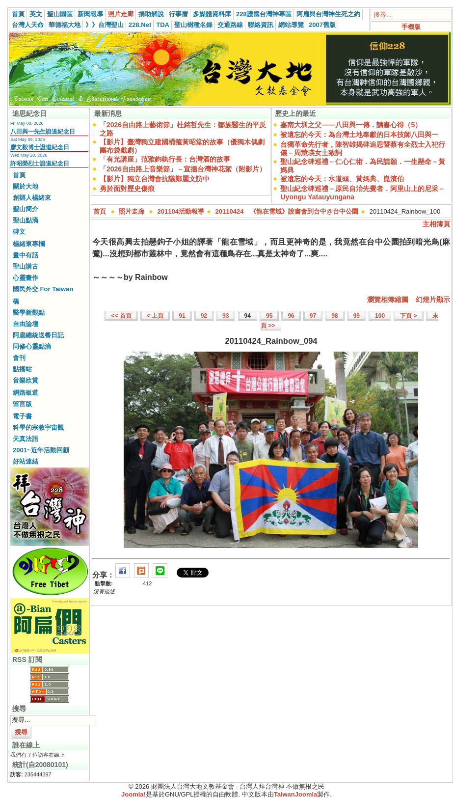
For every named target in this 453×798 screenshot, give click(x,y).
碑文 (19, 231)
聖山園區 (60, 14)
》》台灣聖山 (104, 24)
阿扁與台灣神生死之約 (328, 14)
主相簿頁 (436, 224)
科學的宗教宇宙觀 (38, 427)
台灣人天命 (28, 24)
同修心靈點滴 (32, 346)
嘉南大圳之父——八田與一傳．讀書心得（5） (351, 125)
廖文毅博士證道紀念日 (39, 147)
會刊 (19, 357)
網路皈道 (25, 392)
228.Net (140, 24)
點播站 (22, 369)
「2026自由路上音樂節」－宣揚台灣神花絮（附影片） (183, 169)
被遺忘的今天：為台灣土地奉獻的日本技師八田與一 (359, 134)
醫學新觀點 (29, 312)
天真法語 (25, 438)
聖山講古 (25, 266)
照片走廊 (120, 14)
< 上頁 (155, 315)
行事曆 (178, 14)
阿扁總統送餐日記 (38, 335)
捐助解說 (151, 14)
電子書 (22, 416)
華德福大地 (64, 24)
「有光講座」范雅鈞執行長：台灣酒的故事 (165, 159)
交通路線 (230, 24)
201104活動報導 (181, 211)
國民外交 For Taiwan (43, 289)
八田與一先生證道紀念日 (42, 131)
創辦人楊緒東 (32, 197)
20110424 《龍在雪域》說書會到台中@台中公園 (287, 211)
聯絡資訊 (260, 24)
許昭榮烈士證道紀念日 (39, 163)
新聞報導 (90, 14)
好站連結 (25, 461)
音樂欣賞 (25, 380)
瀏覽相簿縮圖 (387, 299)
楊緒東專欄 (29, 244)
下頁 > (408, 315)
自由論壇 (25, 324)
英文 (35, 14)
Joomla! (133, 794)
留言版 (22, 404)
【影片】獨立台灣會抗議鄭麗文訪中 (155, 179)
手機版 (411, 26)
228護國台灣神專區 (264, 14)
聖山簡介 (25, 209)
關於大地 (25, 186)
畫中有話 (25, 255)
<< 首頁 (121, 315)
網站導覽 (291, 24)
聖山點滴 (25, 220)
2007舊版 (322, 24)
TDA (162, 24)
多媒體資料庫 (212, 14)
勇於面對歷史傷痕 (127, 189)
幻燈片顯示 (433, 299)
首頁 (18, 14)
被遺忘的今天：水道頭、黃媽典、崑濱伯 (342, 179)
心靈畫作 (25, 277)
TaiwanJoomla (296, 794)
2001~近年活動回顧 (41, 450)
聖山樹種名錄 (193, 24)
